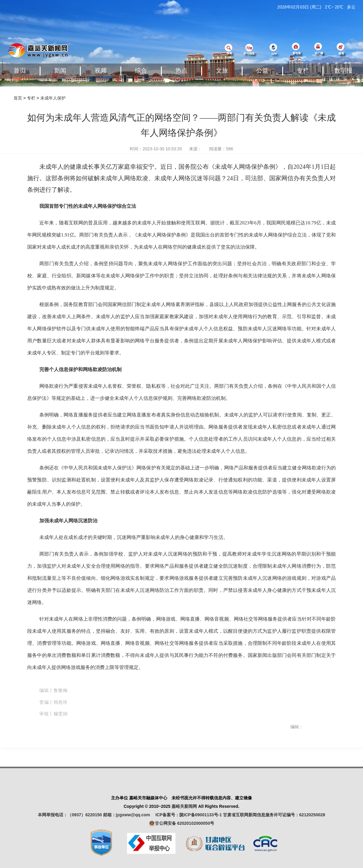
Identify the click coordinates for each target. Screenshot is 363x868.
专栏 (303, 70)
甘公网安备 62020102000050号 (181, 824)
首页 (20, 70)
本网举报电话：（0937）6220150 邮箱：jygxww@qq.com (96, 814)
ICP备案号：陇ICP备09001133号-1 (188, 814)
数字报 (343, 70)
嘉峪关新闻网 (184, 806)
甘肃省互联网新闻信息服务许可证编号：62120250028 (274, 814)
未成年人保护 (53, 98)
